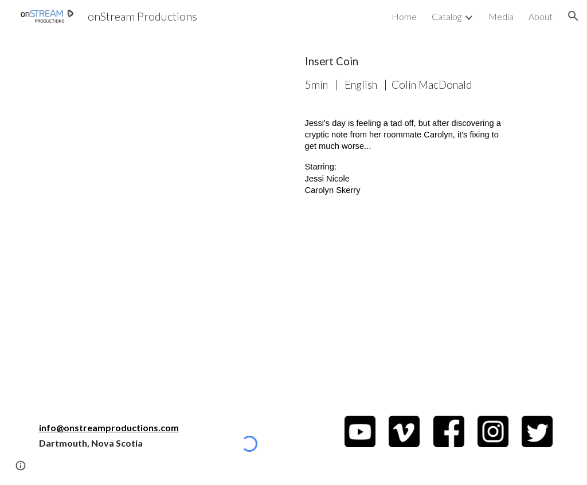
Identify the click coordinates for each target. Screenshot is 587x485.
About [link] (541, 16)
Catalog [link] (446, 16)
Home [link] (404, 16)
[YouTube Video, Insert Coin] (160, 131)
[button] (573, 16)
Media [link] (501, 16)
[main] (404, 73)
